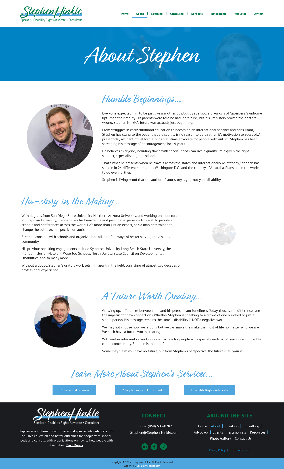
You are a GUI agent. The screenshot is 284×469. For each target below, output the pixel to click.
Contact (258, 13)
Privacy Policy (217, 450)
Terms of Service (240, 450)
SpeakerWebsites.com (148, 465)
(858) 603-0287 (160, 426)
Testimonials (218, 13)
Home (125, 13)
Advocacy (197, 13)
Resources (240, 13)
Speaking (157, 13)
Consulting (177, 13)
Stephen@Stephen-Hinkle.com (154, 432)
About (140, 13)
